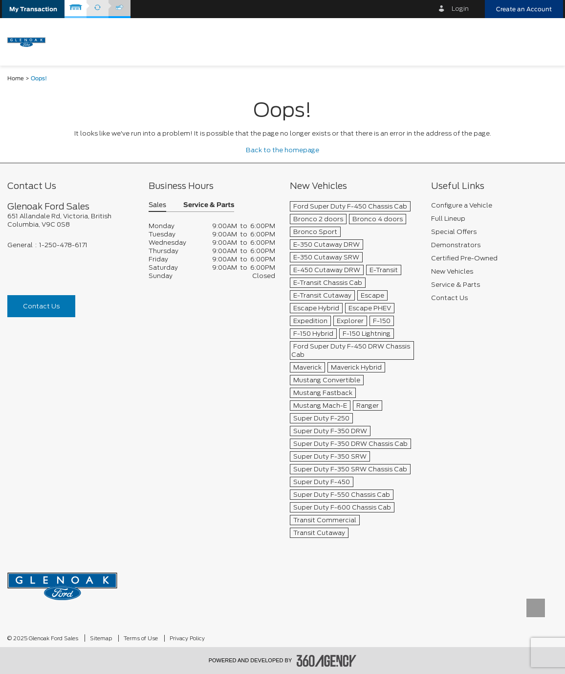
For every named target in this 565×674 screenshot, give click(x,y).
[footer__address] (70, 220)
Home (15, 78)
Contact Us (41, 306)
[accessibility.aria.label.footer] (326, 661)
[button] (33, 9)
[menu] (548, 40)
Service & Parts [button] (208, 205)
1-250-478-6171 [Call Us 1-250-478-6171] (63, 245)
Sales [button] (157, 205)
